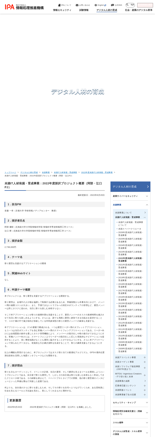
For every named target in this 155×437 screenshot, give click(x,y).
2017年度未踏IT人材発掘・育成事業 (131, 155)
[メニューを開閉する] (146, 59)
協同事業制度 (62, 424)
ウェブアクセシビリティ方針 (83, 419)
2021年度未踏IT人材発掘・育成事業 (131, 129)
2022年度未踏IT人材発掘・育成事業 (97, 36)
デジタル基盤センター (80, 394)
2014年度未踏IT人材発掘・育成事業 (131, 174)
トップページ (10, 36)
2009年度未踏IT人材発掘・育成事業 (131, 207)
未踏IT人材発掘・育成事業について (130, 87)
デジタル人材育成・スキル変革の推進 (127, 296)
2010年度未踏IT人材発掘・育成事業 (131, 200)
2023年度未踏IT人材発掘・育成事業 (131, 116)
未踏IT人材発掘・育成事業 (65, 36)
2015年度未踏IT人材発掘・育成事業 (131, 168)
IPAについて (118, 400)
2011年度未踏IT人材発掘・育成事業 (131, 194)
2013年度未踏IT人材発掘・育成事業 (131, 181)
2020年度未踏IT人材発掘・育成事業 (131, 136)
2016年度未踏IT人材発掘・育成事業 (131, 162)
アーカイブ (97, 424)
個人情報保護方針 (55, 419)
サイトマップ (80, 424)
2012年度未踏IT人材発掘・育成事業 (131, 187)
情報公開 (137, 419)
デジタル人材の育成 (29, 36)
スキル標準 (118, 286)
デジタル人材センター (80, 399)
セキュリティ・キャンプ (124, 266)
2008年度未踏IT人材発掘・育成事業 (131, 213)
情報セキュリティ (121, 372)
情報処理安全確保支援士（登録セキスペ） (127, 276)
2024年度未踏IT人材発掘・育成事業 (131, 110)
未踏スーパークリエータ (129, 92)
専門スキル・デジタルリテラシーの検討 (127, 316)
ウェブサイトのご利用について (26, 419)
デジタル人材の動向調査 (124, 306)
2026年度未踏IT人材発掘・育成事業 (131, 97)
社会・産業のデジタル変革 (127, 393)
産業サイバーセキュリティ (125, 60)
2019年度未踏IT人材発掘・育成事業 (131, 142)
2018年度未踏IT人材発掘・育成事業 (131, 149)
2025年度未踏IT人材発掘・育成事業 (131, 103)
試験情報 (116, 379)
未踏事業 (46, 36)
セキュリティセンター (80, 372)
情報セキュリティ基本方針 (114, 419)
